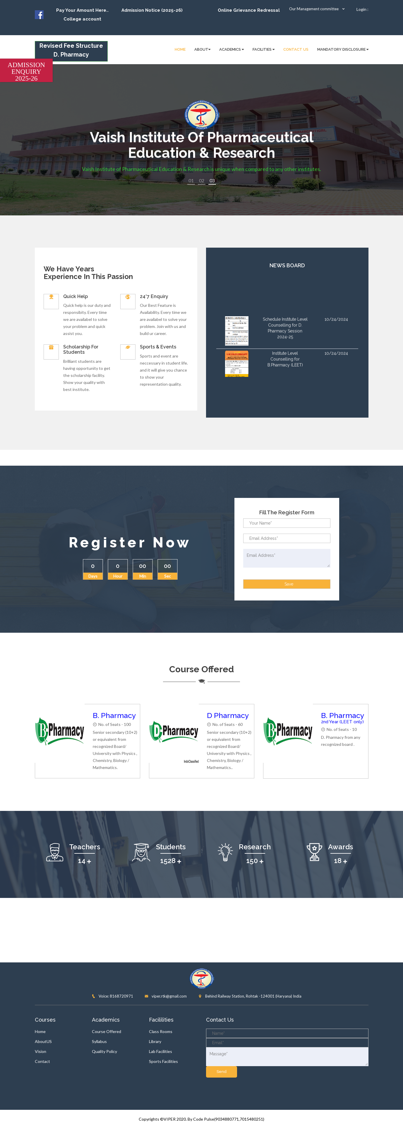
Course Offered (106, 1031)
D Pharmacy (228, 715)
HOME (180, 49)
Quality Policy (104, 1051)
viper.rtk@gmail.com (166, 996)
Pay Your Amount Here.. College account (82, 15)
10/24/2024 (336, 327)
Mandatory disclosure (342, 49)
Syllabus (99, 1041)
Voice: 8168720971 (112, 996)
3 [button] (215, 180)
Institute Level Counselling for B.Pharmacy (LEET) (285, 367)
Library (155, 1041)
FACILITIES (264, 49)
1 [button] (191, 180)
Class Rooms (160, 1031)
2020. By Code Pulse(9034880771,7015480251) (220, 1119)
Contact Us (295, 49)
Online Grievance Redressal (249, 10)
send (222, 1071)
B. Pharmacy (114, 715)
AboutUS (43, 1041)
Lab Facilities (160, 1051)
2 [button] (203, 180)
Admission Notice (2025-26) (152, 10)
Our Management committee (317, 8)
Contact (42, 1061)
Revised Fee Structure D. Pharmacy (71, 50)
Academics (231, 49)
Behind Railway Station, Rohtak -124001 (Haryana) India (249, 996)
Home (40, 1031)
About (202, 49)
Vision (40, 1051)
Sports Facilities (163, 1061)
